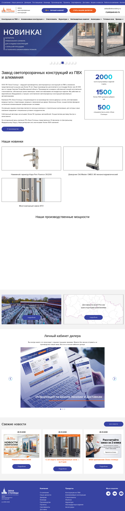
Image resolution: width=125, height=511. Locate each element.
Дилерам (27, 2)
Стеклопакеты (51, 19)
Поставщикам (37, 2)
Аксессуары (96, 19)
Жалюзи (68, 500)
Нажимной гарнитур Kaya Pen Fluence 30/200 (31, 174)
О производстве (13, 129)
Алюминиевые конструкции (32, 19)
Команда (47, 2)
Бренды (119, 19)
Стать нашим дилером (82, 10)
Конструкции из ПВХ (10, 19)
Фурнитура (64, 19)
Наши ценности (17, 2)
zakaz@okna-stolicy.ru (112, 9)
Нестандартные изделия (79, 19)
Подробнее (22, 466)
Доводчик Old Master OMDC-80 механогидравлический (93, 174)
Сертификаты (76, 2)
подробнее (31, 317)
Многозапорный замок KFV (31, 206)
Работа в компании (111, 2)
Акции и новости (97, 2)
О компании (6, 2)
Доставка (86, 2)
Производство (56, 2)
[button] (50, 63)
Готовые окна (108, 19)
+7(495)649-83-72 (112, 12)
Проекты (66, 2)
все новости (113, 424)
